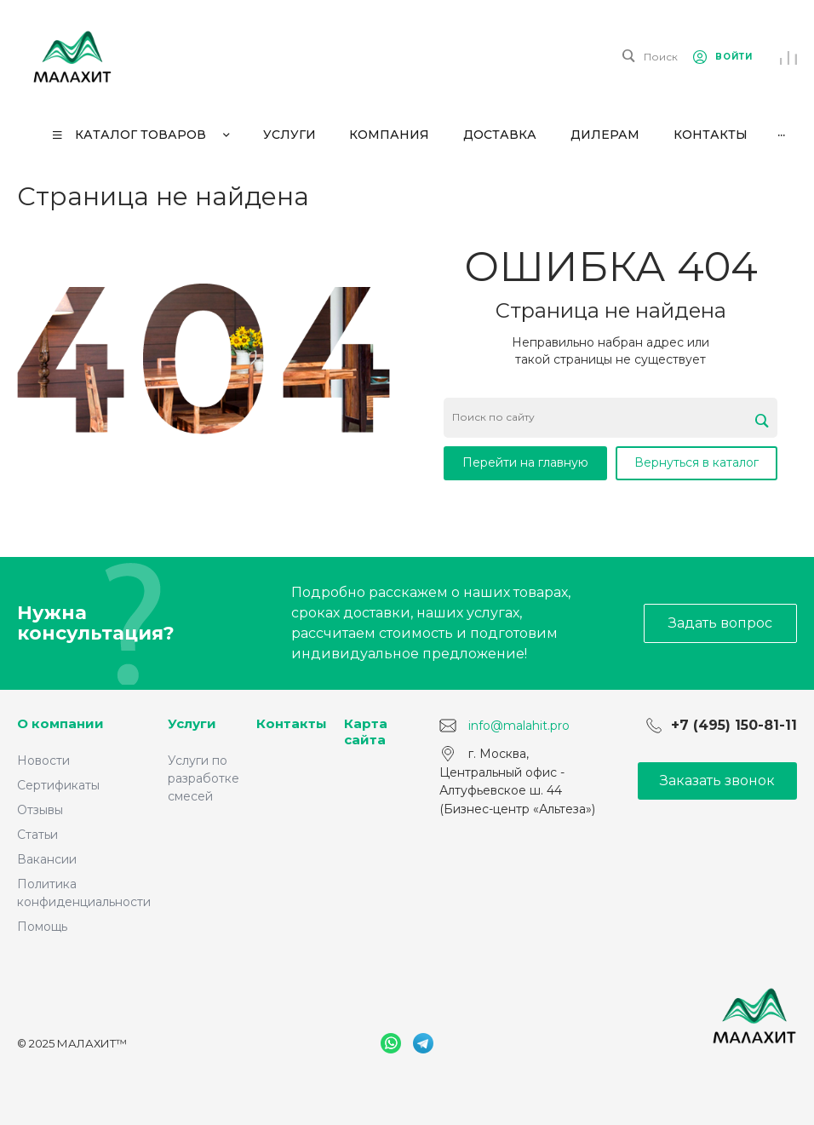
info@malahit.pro (519, 725)
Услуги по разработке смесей (203, 778)
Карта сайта (365, 732)
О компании (60, 723)
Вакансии (47, 859)
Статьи (37, 834)
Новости (43, 760)
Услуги (192, 723)
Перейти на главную (525, 462)
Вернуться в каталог (696, 462)
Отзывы (40, 810)
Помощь (42, 926)
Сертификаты (58, 785)
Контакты (291, 723)
